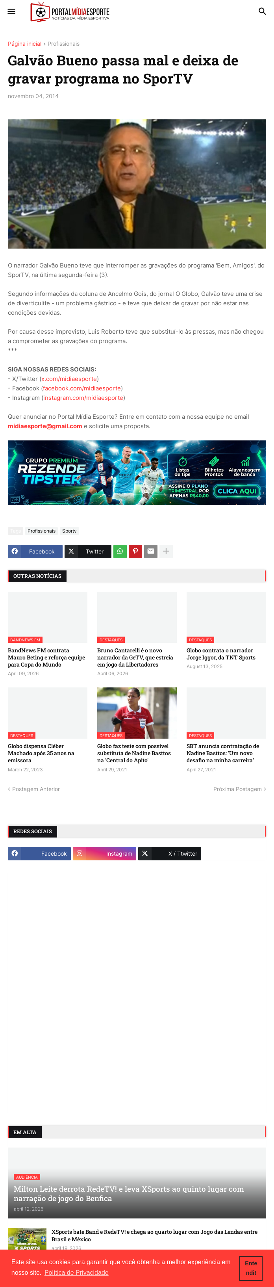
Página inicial (24, 44)
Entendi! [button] (251, 1268)
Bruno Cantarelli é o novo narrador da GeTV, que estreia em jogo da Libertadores (135, 657)
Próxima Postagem (237, 789)
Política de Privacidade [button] (76, 1272)
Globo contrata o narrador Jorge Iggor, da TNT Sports (221, 654)
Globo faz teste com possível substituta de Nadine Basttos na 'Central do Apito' (134, 753)
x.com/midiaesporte (69, 379)
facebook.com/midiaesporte (82, 388)
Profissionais (64, 44)
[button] (11, 12)
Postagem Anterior (36, 789)
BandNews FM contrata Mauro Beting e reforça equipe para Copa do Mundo (46, 657)
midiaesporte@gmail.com (45, 426)
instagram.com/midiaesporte (83, 397)
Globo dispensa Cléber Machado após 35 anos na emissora (41, 753)
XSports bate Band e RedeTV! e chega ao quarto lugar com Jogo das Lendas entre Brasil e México (154, 1235)
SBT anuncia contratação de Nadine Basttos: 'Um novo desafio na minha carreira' (223, 753)
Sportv (69, 531)
